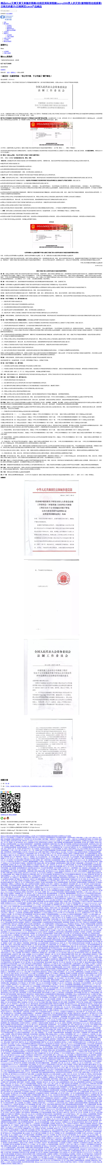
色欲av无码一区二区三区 (12, 1083)
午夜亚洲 (42, 930)
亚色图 (97, 855)
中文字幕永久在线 (72, 852)
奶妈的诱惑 (98, 1053)
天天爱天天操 (5, 909)
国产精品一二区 (57, 984)
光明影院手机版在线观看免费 (31, 1069)
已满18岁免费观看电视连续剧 (80, 987)
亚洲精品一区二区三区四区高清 (38, 856)
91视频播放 (16, 935)
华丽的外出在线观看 (40, 957)
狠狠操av (82, 1069)
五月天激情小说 (9, 1114)
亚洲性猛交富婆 (42, 893)
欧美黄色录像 (48, 1080)
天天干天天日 (19, 1069)
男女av (75, 994)
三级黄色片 (56, 884)
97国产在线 (45, 1056)
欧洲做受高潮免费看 (89, 888)
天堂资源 (81, 1162)
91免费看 (7, 1034)
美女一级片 (75, 869)
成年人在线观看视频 (57, 1130)
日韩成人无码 (87, 928)
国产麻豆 (72, 863)
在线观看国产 (39, 1117)
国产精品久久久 (7, 1133)
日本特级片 (23, 904)
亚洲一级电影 (57, 1029)
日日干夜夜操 (68, 983)
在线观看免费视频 (63, 882)
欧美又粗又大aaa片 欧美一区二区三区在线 (34, 872)
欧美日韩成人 (50, 1070)
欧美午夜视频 (35, 959)
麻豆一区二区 (25, 845)
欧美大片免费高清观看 (50, 1115)
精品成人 (34, 1077)
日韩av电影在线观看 (9, 1070)
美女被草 (49, 939)
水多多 (39, 949)
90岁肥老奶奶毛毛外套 (91, 973)
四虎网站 (40, 1027)
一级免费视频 (74, 868)
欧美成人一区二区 (32, 893)
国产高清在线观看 (32, 901)
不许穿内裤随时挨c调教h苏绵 (73, 874)
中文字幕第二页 (23, 947)
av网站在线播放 (94, 992)
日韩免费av (61, 1106)
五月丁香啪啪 (42, 1138)
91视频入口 (5, 855)
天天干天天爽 (60, 1118)
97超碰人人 (83, 1144)
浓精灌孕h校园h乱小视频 (63, 863)
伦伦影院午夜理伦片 (76, 840)
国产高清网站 (4, 885)
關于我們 (6, 23)
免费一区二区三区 (46, 890)
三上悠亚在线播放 (72, 1157)
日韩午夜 (24, 840)
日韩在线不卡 (46, 1031)
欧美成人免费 (70, 888)
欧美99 (95, 858)
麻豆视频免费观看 (68, 842)
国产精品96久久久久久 (52, 871)
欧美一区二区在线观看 (73, 856)
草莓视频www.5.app (73, 876)
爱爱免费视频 (77, 984)
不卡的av (38, 904)
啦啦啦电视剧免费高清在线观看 (74, 1104)
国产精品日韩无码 (47, 1114)
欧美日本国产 (77, 1032)
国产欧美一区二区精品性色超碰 (91, 933)
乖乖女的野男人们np (74, 848)
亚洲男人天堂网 (77, 1110)
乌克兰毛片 (73, 855)
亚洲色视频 (90, 936)
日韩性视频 (8, 887)
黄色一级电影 (10, 845)
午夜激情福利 (60, 1039)
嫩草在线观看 (24, 1015)
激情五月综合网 (28, 923)
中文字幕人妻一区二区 (75, 1080)
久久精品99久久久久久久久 (58, 888)
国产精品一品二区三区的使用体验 (35, 962)
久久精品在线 (10, 861)
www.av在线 (62, 914)
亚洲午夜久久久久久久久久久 (9, 853)
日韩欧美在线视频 (43, 1023)
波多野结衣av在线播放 (45, 911)
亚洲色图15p (49, 872)
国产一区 (85, 1011)
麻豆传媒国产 (4, 1061)
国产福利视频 (23, 876)
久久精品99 (99, 963)
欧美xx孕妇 (50, 1139)
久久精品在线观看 (83, 1088)
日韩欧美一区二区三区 (11, 1118)
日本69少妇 (98, 871)
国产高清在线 (25, 1109)
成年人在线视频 (16, 952)
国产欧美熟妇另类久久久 (55, 947)
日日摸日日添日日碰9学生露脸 (34, 1048)
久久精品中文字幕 (14, 1061)
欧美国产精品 (69, 1110)
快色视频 (97, 936)
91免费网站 (18, 845)
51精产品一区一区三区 (28, 957)
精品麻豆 (8, 984)
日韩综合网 (90, 925)
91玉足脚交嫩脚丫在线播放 (24, 903)
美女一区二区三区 (66, 1007)
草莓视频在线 (49, 1098)
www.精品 (97, 965)
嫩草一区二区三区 (14, 855)
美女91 (42, 967)
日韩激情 (59, 839)
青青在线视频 (49, 882)
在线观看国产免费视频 (96, 922)
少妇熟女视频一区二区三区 (58, 919)
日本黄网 (68, 927)
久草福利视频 (11, 1045)
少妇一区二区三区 (59, 928)
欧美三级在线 (36, 936)
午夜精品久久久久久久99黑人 (75, 898)
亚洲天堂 (45, 931)
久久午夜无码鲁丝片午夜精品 (17, 863)
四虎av (64, 1157)
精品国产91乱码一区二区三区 (80, 1075)
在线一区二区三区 (41, 895)
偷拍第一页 (83, 853)
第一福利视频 (90, 860)
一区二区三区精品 (59, 978)
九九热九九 (52, 960)
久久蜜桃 (93, 994)
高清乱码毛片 (91, 959)
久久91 (27, 908)
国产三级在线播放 (27, 837)
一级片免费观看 (87, 896)
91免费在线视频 (45, 986)
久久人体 (53, 892)
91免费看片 (11, 893)
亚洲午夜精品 (54, 1078)
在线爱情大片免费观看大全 (67, 1011)
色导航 (21, 979)
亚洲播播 (93, 1094)
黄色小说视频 (4, 895)
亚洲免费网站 (9, 981)
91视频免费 (76, 853)
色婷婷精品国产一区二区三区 (55, 1085)
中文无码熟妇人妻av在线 (40, 1139)
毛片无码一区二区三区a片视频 (32, 839)
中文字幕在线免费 (9, 1080)
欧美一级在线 (57, 909)
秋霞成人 (46, 908)
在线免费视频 (46, 919)
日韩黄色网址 (15, 939)
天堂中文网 (38, 946)
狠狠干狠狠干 (46, 852)
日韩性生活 (86, 922)
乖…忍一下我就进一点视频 (54, 957)
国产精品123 (52, 975)
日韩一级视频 (97, 1010)
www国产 (23, 1055)
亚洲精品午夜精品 (47, 949)
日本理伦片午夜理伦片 (73, 1123)
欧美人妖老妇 (6, 1093)
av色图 (12, 1088)
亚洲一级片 (78, 954)
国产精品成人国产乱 (31, 949)
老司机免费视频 (7, 866)
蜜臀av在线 (24, 887)
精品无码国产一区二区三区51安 (77, 877)
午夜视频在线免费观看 (94, 852)
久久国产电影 (8, 1152)
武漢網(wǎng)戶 (11, 830)
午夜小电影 (93, 947)
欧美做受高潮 (25, 933)
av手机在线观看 (29, 853)
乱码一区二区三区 (72, 1074)
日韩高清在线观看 (41, 978)
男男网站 (42, 952)
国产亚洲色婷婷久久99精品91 (43, 1000)
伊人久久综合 (9, 892)
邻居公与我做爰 (67, 1064)
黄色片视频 (88, 909)
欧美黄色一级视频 (30, 1082)
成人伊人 (80, 908)
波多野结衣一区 (79, 885)
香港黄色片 (95, 954)
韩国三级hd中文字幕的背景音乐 (25, 994)
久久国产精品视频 (38, 941)
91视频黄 (88, 872)
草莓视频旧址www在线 (58, 1131)
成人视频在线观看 (40, 879)
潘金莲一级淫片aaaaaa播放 (75, 959)
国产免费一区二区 (24, 1098)
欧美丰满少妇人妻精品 (20, 892)
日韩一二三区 (49, 845)
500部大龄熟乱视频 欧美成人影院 (37, 1067)
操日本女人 (96, 880)
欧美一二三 (75, 1051)
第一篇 (7, 783)
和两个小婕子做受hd (36, 965)
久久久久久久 (95, 928)
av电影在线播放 (23, 1064)
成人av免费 (38, 852)
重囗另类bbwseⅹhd (76, 880)
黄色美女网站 (17, 944)
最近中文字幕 (88, 1122)
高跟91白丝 (85, 890)
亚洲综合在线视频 (56, 1141)
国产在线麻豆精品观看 (37, 1150)
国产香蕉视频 (68, 844)
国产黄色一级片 (49, 855)
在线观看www (52, 931)
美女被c (84, 842)
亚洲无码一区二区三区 (56, 864)
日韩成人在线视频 (76, 1007)
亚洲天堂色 (81, 1107)
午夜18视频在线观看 (18, 1010)
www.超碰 (3, 869)
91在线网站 (89, 931)
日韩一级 (57, 1147)
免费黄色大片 (39, 887)
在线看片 (59, 1059)
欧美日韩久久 (13, 909)
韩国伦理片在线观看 (93, 920)
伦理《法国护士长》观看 (77, 858)
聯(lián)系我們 (7, 41)
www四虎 (95, 1152)
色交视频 (9, 911)
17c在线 (70, 1042)
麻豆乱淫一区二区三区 (59, 962)
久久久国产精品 (51, 880)
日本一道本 (34, 1032)
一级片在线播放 (88, 885)
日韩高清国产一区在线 (55, 1146)
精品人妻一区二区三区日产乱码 (84, 930)
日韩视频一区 (60, 999)
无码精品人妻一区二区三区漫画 (17, 864)
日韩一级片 (4, 848)
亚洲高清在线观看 (41, 1154)
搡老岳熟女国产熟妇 (61, 1013)
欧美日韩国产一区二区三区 (34, 892)
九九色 (89, 1015)
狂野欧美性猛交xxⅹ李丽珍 (46, 842)
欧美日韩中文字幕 (16, 840)
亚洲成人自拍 (97, 986)
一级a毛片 (22, 888)
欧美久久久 (48, 1130)
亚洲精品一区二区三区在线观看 (27, 895)
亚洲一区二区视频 (50, 930)
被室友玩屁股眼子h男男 (68, 954)
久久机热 (30, 840)
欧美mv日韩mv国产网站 (14, 919)
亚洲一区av (73, 1082)
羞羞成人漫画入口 (55, 852)
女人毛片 (20, 1031)
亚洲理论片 (28, 922)
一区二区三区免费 (27, 898)
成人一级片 (46, 864)
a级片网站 (89, 1048)
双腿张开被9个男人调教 (56, 844)
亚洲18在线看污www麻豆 (49, 992)
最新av (2, 887)
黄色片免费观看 (82, 871)
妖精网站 (13, 987)
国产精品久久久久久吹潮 (35, 931)
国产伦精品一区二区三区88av (90, 1109)
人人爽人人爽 (15, 876)
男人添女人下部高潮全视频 (73, 903)
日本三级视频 (94, 1024)
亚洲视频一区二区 (8, 949)
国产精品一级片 (39, 1130)
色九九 (73, 895)
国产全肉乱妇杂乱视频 (71, 1106)
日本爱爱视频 (15, 1138)
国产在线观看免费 (28, 914)
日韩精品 (63, 1149)
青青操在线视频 (56, 939)
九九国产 (57, 906)
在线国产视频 (80, 909)
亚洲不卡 (61, 1047)
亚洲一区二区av (87, 879)
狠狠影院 (5, 976)
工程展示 (6, 31)
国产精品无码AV (26, 848)
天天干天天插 (76, 1138)
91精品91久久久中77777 (88, 984)
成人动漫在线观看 (93, 1120)
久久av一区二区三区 (69, 960)
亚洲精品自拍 (35, 952)
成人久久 (26, 1106)
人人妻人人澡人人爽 (15, 850)
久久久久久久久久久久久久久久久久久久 (44, 840)
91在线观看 (81, 839)
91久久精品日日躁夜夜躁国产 (25, 844)
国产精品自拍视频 (26, 955)
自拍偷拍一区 (93, 900)
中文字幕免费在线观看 (90, 978)
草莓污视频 (79, 837)
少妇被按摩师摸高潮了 (61, 941)
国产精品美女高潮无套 (78, 1122)
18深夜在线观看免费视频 (81, 1102)
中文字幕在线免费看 (8, 1102)
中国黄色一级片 (79, 978)
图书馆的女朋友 (43, 1024)
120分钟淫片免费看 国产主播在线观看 (65, 1026)
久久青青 (34, 944)
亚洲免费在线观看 (22, 847)
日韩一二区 (4, 1055)
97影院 (80, 1078)
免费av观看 (16, 1011)
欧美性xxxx (36, 930)
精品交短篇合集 (16, 887)
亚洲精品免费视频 (82, 882)
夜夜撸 (29, 864)
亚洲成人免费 (68, 901)
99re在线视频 (68, 887)
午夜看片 (41, 861)
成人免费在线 (64, 884)
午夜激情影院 (4, 1058)
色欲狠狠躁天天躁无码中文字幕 (86, 1106)
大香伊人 (85, 914)
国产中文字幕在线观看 (11, 995)
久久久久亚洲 (90, 1043)
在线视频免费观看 (40, 968)
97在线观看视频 (21, 871)
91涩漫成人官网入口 (59, 903)
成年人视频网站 (33, 947)
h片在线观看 (25, 1091)
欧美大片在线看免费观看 (7, 1149)
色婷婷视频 (40, 901)
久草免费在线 (74, 908)
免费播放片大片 (66, 1122)
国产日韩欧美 (65, 1117)
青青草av (89, 1074)
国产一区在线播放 (51, 951)
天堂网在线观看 (36, 876)
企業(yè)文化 (7, 38)
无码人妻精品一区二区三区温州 (84, 866)
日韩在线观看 (55, 1045)
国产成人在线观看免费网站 (38, 1070)
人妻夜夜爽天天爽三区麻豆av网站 (35, 863)
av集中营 (13, 925)
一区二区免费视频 (27, 930)
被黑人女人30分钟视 (10, 1027)
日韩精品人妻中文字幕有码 (37, 858)
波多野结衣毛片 (38, 1055)
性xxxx (59, 936)
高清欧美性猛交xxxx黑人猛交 (55, 1064)
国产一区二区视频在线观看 (81, 1091)
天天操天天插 (27, 1031)
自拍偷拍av (25, 1002)
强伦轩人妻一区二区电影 (14, 848)
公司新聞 (9, 35)
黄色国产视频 (29, 1146)
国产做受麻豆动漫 (40, 991)
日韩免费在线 (8, 852)
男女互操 (68, 979)
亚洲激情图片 (86, 1080)
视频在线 (30, 1139)
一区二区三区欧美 (17, 914)
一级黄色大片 (52, 839)
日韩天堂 (99, 981)
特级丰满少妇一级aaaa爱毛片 (81, 1013)
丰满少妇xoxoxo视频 (6, 1029)
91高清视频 (38, 1114)
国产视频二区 (18, 879)
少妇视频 (19, 925)
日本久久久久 (15, 915)
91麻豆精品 (39, 1082)
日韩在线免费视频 (17, 1133)
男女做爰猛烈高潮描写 (93, 1008)
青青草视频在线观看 (84, 906)
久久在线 (53, 848)
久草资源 (49, 915)
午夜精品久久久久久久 (72, 1021)
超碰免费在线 (37, 923)
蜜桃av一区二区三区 (8, 1075)
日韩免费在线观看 (54, 1090)
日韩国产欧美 (85, 947)
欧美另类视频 (78, 992)
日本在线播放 (84, 1047)
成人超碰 (58, 1134)
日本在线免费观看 (86, 983)
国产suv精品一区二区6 (14, 1043)
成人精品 (63, 852)
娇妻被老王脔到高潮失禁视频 (56, 1058)
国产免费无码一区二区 (74, 847)
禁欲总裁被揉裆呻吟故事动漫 (47, 1072)
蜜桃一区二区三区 (10, 1157)
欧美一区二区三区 (66, 895)
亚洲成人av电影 (52, 971)
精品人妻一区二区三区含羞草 (14, 896)
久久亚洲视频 (40, 973)
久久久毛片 (46, 1134)
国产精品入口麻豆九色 (63, 1112)
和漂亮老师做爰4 (93, 1067)
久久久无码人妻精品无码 (90, 850)
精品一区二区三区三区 (88, 1150)
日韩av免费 (61, 869)
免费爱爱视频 (72, 1056)
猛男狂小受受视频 (21, 890)
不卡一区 (96, 863)
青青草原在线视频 (9, 975)
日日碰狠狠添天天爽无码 (37, 908)
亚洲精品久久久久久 (10, 903)
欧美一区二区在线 (54, 1110)
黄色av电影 (7, 1042)
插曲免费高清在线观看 (70, 1085)
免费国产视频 (91, 1007)
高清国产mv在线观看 (24, 880)
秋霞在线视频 (60, 892)
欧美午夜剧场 (28, 981)
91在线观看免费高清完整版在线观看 (91, 847)
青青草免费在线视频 (35, 1042)
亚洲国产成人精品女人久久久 (90, 840)
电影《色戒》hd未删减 (37, 885)
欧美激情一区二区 (20, 1008)
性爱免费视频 (11, 971)
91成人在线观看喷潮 (38, 898)
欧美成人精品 (64, 1102)
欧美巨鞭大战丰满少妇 (34, 868)
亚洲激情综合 (93, 1158)
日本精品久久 (86, 1034)
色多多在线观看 (47, 1055)
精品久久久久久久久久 (82, 1053)
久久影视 (95, 957)
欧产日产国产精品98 (67, 1031)
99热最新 (26, 1018)
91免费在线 (18, 884)
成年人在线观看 (16, 1029)
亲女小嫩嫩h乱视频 (16, 1059)
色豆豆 (6, 893)
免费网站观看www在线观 (78, 965)
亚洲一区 (99, 868)
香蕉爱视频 (66, 922)
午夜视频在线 (11, 890)
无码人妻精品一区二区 (49, 1118)
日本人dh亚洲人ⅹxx (90, 1031)
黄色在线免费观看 (10, 1155)
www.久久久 (56, 1011)
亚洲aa (27, 888)
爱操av (54, 1112)
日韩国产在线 (39, 850)
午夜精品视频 (79, 863)
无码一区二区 (17, 1016)
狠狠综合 (14, 1031)
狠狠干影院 (79, 892)
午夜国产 (36, 1026)
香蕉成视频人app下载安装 (39, 877)
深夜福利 (47, 954)
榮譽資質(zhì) (10, 28)
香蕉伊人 (85, 1000)
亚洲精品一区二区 (18, 1134)
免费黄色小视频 (80, 989)
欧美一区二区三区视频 (73, 1136)
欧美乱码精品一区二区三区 (8, 936)
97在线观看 (70, 1055)
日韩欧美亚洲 (79, 1125)
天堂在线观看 (58, 1157)
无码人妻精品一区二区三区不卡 (37, 1064)
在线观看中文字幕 (33, 842)
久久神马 (29, 992)
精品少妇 (12, 933)
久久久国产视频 (42, 1157)
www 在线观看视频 (67, 984)
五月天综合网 (76, 1118)
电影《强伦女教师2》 (14, 1115)
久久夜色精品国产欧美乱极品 (93, 893)
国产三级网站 (90, 842)
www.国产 (26, 917)
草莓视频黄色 (94, 869)
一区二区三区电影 (69, 978)
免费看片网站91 (90, 877)
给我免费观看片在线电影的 (72, 931)
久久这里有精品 (66, 957)
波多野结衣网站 (13, 1136)
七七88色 (65, 847)
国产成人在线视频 (78, 981)
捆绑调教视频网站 (34, 861)
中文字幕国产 (63, 1045)
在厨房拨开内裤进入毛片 (63, 1040)
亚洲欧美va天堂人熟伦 (46, 884)
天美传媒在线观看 (48, 933)
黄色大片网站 (46, 979)
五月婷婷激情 (5, 1066)
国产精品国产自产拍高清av (68, 909)
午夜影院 (14, 906)
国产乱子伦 (26, 1005)
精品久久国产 (62, 970)
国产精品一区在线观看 (47, 1128)
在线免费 (98, 1027)
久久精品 (32, 1144)
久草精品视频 (36, 986)
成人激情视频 (55, 904)
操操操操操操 (27, 1150)
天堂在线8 (14, 871)
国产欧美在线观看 (11, 994)
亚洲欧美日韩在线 (83, 852)
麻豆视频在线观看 (53, 1142)
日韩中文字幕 (80, 1002)
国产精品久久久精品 (19, 1048)
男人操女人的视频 (27, 1037)
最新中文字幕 (24, 1142)
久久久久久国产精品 (61, 952)
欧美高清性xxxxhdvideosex (83, 895)
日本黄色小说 (36, 939)
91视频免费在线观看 (58, 1032)
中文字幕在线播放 (19, 860)
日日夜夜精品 (88, 876)
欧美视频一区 (61, 1005)
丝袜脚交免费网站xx (28, 1013)
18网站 (49, 936)
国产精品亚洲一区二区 (85, 845)
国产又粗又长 (88, 1131)
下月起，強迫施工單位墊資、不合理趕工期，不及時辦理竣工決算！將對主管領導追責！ (29, 786)
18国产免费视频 (58, 842)
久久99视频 (51, 927)
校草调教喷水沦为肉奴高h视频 (9, 963)
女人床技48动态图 (74, 968)
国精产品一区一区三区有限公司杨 (80, 927)
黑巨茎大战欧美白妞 (60, 898)
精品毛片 (3, 1011)
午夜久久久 (22, 1083)
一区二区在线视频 (62, 1024)
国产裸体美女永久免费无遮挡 (28, 874)
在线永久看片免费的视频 (56, 866)
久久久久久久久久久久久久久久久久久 (53, 887)
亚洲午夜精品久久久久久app (60, 1000)
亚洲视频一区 (60, 848)
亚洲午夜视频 (53, 876)
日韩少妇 (94, 1093)
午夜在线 (58, 1031)
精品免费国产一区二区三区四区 (66, 971)
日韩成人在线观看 (47, 938)
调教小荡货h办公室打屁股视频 (25, 968)
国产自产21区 (49, 991)
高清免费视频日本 (37, 920)
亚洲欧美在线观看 (35, 1050)
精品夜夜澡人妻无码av (74, 923)
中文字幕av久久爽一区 (82, 960)
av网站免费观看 (86, 954)
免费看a (20, 1136)
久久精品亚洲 (29, 1051)
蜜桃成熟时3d (38, 912)
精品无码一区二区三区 (72, 962)
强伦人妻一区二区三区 (27, 970)
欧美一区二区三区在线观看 (44, 874)
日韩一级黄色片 (17, 943)
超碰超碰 (69, 919)
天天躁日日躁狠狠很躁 (49, 850)
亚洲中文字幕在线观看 (25, 920)
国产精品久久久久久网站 (14, 1123)
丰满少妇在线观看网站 (61, 995)
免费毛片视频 (8, 1146)
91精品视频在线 (63, 1061)
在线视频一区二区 (72, 1078)
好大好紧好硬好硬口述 (42, 935)
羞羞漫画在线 (14, 983)
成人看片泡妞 (15, 1093)
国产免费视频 (49, 1047)
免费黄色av (72, 925)
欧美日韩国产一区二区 (59, 915)
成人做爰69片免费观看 (38, 1007)
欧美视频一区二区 (21, 901)
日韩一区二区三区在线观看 (43, 983)
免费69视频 (9, 872)
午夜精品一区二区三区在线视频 (14, 927)
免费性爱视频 (27, 927)
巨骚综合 (41, 994)
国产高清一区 (36, 981)
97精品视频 (50, 978)
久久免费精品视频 (6, 923)
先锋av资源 (36, 903)
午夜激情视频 (35, 1072)
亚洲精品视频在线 (37, 963)
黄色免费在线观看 (8, 1109)
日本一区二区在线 (60, 1091)
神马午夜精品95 (26, 952)
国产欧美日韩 (17, 1062)
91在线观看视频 (69, 992)
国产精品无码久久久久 (48, 906)
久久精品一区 (69, 904)
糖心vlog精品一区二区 (29, 1133)
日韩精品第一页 (69, 871)
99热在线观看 (49, 861)
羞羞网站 (82, 968)
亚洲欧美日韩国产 (11, 1147)
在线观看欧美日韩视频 (58, 890)
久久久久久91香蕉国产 (38, 954)
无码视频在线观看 (28, 1026)
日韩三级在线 (76, 983)
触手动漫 (86, 884)
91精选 (45, 1155)
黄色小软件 (90, 1090)
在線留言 (3, 69)
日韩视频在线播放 (36, 1094)
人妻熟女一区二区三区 (40, 915)
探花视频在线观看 (17, 866)
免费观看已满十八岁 (9, 856)
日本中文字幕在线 (37, 1031)
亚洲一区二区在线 (86, 1118)
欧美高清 (61, 1027)
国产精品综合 (19, 842)
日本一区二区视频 (31, 1008)
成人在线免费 (61, 1115)
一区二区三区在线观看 (65, 987)
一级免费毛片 (39, 987)
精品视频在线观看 (57, 967)
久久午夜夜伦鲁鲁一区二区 (53, 944)
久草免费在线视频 (58, 1008)
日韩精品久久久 (82, 936)
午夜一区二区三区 (11, 908)
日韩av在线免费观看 (84, 869)
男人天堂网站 (85, 963)
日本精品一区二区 (83, 1037)
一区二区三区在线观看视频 (41, 1122)
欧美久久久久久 (93, 890)
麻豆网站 (51, 946)
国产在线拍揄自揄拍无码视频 (44, 1008)
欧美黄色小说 (34, 1110)
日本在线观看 (12, 868)
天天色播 (55, 1047)
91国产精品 (57, 1007)
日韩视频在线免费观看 (10, 847)
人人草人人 (74, 951)
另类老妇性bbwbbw (54, 943)
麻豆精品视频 (20, 936)
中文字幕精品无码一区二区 (58, 1160)
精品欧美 (61, 871)
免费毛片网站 (86, 1072)
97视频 (17, 1117)
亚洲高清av (95, 1123)
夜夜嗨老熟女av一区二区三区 (92, 991)
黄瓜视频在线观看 (61, 837)
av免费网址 (47, 959)
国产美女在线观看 (23, 1120)
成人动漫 (80, 991)
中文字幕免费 (6, 1015)
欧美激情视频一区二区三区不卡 (61, 858)
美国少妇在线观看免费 (86, 856)
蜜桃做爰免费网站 (49, 941)
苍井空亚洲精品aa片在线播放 (31, 866)
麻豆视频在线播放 (87, 864)
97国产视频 (45, 839)
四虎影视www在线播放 (79, 1035)
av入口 (31, 941)
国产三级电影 (80, 1026)
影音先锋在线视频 (51, 968)
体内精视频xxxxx (52, 1158)
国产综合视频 (35, 999)
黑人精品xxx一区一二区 (27, 850)
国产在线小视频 (29, 1074)
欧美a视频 (54, 936)
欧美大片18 (88, 1093)
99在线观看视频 (56, 860)
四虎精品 (99, 935)
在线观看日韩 (54, 959)
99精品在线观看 (34, 911)
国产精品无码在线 (14, 941)
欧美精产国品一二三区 (27, 938)
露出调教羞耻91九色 (25, 877)
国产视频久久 (78, 1130)
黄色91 (87, 952)
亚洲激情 (24, 1062)
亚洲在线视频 (89, 858)
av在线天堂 (15, 954)
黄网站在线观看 (65, 879)
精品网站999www (9, 1013)
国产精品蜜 (75, 1070)
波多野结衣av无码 (94, 844)
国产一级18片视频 (50, 952)
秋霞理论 (45, 1088)
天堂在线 (54, 1018)
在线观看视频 (38, 844)
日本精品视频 (31, 1062)
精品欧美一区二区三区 (55, 1023)
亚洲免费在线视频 (10, 1117)
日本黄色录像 (92, 1021)
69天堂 (55, 882)
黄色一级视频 (16, 874)
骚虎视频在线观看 (93, 1102)
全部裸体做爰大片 (29, 979)
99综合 (76, 906)
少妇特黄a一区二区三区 (60, 1136)
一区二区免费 (28, 936)
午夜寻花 (98, 1056)
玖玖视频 (49, 877)
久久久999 (8, 925)
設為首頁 (3, 13)
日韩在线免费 (38, 938)
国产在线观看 (44, 960)
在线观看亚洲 (46, 844)
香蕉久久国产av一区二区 (49, 853)
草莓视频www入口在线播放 (26, 991)
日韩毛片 (32, 879)
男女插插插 (7, 1059)
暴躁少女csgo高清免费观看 (25, 906)
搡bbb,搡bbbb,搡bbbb (90, 962)
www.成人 (99, 1064)
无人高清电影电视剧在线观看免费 (74, 986)
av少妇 (9, 906)
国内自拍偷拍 (60, 931)
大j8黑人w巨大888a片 (56, 1122)
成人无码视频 (76, 901)
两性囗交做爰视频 (78, 928)
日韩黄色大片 (68, 981)
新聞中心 (6, 33)
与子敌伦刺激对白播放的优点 (39, 971)
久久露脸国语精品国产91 (85, 951)
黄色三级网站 (20, 987)
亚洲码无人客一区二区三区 (76, 997)
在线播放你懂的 (88, 986)
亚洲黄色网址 (97, 885)
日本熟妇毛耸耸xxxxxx (60, 923)
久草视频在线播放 (97, 1002)
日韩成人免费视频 (72, 1050)
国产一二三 (85, 1158)
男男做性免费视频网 (49, 989)
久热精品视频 (45, 876)
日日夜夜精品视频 (89, 1058)
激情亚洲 (27, 1010)
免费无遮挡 (93, 1083)
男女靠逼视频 (73, 975)
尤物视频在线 (17, 1109)
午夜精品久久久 (8, 1104)
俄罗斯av (32, 1098)
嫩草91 (41, 959)
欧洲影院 (5, 991)
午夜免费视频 (38, 1134)
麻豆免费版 (97, 1039)
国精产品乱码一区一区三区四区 (35, 855)
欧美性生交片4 (65, 1147)
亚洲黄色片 (70, 1048)
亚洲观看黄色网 (93, 1037)
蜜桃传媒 (74, 1088)
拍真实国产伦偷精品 (27, 919)
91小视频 (21, 1130)
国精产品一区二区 (20, 882)
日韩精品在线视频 (45, 848)
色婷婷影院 (51, 1026)
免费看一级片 (46, 892)
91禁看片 (29, 869)
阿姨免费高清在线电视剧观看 (84, 941)
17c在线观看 (62, 1142)
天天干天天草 (81, 1085)
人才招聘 (6, 39)
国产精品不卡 (80, 855)
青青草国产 (19, 856)
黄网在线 (99, 962)
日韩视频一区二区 (60, 1133)
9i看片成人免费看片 (36, 955)
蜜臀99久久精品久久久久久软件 (90, 1018)
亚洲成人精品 (72, 941)
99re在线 (19, 976)
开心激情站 (99, 882)
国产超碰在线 (19, 1034)
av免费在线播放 (76, 963)
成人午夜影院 (35, 848)
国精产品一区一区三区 (59, 938)
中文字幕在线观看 (33, 1045)
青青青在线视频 (36, 992)
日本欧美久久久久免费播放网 (39, 880)
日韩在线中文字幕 (42, 927)
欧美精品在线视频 (16, 1162)
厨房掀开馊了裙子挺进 (94, 874)
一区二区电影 (51, 856)
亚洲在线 (30, 975)
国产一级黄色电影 (46, 860)
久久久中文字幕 (77, 1072)
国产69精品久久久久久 (25, 939)
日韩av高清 (26, 879)
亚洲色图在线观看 (24, 928)
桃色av (30, 876)
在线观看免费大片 (49, 898)
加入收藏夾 (9, 13)
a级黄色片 (93, 981)
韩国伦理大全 (42, 1101)
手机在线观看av (44, 997)
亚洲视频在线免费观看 (18, 1051)
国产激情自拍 (40, 1099)
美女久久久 (26, 856)
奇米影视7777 (15, 1003)
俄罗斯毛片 (31, 887)
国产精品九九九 (13, 895)
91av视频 (92, 963)
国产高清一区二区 (61, 917)
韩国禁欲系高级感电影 (90, 935)
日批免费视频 (71, 1002)
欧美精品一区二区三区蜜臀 (21, 978)
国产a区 (31, 960)
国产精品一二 (36, 869)
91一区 (42, 999)
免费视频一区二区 (81, 925)
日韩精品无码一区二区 (59, 845)
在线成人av (6, 863)
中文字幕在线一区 (23, 983)
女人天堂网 (71, 1128)
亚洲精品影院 (17, 1091)
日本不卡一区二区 (82, 995)
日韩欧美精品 (4, 884)
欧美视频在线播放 (87, 880)
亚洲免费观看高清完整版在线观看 (75, 938)
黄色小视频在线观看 (67, 939)
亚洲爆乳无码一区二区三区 (45, 1053)
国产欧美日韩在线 (80, 952)
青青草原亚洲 (64, 877)
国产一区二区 (79, 884)
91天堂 (98, 1000)
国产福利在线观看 (38, 1061)
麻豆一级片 (25, 884)
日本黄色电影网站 (64, 1080)
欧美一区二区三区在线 (19, 869)
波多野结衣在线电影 (8, 879)
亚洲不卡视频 (42, 1106)
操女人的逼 (55, 1080)
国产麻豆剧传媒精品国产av (40, 975)
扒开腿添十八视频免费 (59, 973)
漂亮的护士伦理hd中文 (36, 1118)
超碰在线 (61, 981)
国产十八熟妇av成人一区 (60, 1055)
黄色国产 (53, 1031)
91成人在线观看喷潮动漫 (12, 928)
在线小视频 (21, 909)
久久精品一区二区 (23, 1000)
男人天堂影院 (96, 976)
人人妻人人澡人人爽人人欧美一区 (67, 911)
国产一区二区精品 (72, 970)
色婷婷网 (87, 1160)
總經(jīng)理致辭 (11, 30)
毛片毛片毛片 (80, 893)
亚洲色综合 (64, 1099)
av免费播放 (79, 896)
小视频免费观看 (78, 850)
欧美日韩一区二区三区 (14, 938)
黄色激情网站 (45, 1125)
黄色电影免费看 (69, 1058)
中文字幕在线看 (70, 912)
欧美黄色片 (90, 955)
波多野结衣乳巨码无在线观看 (80, 844)
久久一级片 (26, 1136)
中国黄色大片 (47, 963)
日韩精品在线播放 (54, 1152)
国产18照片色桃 (24, 935)
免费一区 (82, 962)
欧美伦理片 (23, 855)
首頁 (5, 22)
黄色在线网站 (11, 901)
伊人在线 (84, 874)
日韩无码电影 (72, 882)
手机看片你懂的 (58, 933)
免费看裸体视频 (26, 885)
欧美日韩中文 (90, 1128)
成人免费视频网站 (20, 1157)
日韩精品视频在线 (92, 853)
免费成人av (75, 900)
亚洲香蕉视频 (37, 1146)
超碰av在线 (68, 1075)
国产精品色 (46, 1027)
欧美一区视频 (90, 975)
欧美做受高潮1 (52, 1024)
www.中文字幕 (87, 1070)
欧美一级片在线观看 (49, 999)
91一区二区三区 (9, 858)
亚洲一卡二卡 (46, 900)
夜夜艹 (76, 871)
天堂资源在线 (31, 989)
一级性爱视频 (38, 1013)
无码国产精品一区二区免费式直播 (39, 943)
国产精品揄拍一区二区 (18, 962)
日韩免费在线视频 (11, 844)
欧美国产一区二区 (6, 1003)
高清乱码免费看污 (84, 900)
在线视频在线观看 (43, 947)
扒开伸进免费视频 (57, 949)
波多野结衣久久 (73, 936)
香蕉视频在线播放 (65, 946)
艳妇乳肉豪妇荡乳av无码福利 (13, 957)
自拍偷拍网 (91, 871)
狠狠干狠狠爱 (51, 1120)
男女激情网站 (21, 1160)
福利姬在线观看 (45, 1078)
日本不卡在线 (15, 947)
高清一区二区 (38, 853)
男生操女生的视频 (61, 850)
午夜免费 (8, 914)
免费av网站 (97, 1142)
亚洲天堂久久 (41, 1043)
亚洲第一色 (12, 842)
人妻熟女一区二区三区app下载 (92, 904)
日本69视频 (49, 879)
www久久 (3, 984)
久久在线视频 (38, 1074)
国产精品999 (18, 1154)
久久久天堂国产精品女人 (69, 1053)
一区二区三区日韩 (74, 944)
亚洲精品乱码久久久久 (88, 912)
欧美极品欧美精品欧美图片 (15, 1026)
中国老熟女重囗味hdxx (71, 1115)
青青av (66, 848)
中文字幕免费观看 (31, 1104)
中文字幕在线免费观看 (59, 861)
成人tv (25, 842)
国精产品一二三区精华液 (16, 912)
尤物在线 (54, 911)
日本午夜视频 (10, 837)
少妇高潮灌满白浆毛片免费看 (73, 1133)
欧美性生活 (72, 1066)
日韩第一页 (59, 840)
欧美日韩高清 (67, 1069)
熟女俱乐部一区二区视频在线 (51, 955)
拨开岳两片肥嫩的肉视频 (42, 1062)
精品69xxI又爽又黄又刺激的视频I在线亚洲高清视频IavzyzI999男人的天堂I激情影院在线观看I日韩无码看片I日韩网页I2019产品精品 (36, 836)
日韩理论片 (70, 850)
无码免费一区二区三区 (91, 943)
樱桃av (19, 1002)
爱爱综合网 (26, 1034)
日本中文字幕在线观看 (72, 845)
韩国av (61, 901)
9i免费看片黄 (6, 1008)
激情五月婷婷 (59, 1120)
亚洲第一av (20, 965)
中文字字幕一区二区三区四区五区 (72, 933)
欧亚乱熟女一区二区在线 (57, 986)
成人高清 (73, 1152)
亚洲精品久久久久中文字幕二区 (56, 912)
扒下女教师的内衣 (48, 1066)
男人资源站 (10, 869)
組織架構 (9, 27)
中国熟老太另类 (43, 866)
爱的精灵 (47, 885)
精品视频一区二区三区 (75, 864)
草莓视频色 (12, 1096)
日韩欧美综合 (48, 909)
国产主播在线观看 (45, 981)
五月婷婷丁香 (79, 888)
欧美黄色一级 (34, 1011)
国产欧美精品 (24, 1115)
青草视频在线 (31, 1099)
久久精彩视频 (54, 885)
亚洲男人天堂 (37, 1039)
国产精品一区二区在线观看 (73, 915)
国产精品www (95, 971)
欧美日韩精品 (76, 1047)
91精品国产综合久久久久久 (47, 1109)
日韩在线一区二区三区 (25, 1138)
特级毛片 (75, 1162)
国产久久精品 (63, 955)
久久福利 (28, 1149)
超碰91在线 (53, 1005)
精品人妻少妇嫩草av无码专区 (9, 965)
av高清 (80, 1070)
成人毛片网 (76, 861)
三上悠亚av (61, 1034)
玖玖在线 (77, 955)
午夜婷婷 (82, 931)
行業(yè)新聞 (10, 36)
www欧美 (31, 917)
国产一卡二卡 (77, 1034)
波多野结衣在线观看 (63, 1158)
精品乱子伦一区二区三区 (95, 848)
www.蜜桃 (65, 864)
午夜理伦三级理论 (68, 853)
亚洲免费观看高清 (51, 837)
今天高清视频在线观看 (15, 885)
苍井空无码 (31, 852)
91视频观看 (84, 1032)
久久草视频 (87, 981)
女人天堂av (62, 1067)
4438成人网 (68, 869)
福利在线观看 (21, 1147)
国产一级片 (71, 1024)
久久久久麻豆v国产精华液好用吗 (89, 861)
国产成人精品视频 (15, 1144)
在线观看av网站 (94, 911)
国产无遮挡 (32, 983)
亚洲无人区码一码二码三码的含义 (52, 920)
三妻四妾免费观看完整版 (18, 1053)
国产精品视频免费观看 (94, 944)
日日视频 (87, 938)
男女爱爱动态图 (93, 987)
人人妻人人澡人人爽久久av (90, 837)
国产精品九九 (18, 861)
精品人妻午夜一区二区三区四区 (20, 973)
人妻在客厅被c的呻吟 (41, 995)
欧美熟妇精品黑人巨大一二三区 (86, 1027)
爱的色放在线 (45, 917)
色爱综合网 (41, 845)
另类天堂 (81, 876)
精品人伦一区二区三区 (75, 1109)
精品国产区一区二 (82, 970)
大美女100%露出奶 (45, 970)
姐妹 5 (33, 995)
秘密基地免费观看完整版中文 (71, 949)
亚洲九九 (25, 1019)
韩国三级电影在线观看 (9, 1099)
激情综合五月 (55, 981)
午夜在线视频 (8, 922)
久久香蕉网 (66, 840)
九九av (80, 890)
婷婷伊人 (10, 935)
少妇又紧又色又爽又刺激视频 (61, 1094)
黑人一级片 (4, 906)
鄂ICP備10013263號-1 (22, 830)
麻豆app (37, 1162)
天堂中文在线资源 (67, 1035)
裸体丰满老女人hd (69, 1125)
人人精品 (52, 917)
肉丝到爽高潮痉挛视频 (74, 1090)
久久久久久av (17, 898)
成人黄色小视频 (62, 1002)
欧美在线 (49, 895)
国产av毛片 (87, 1141)
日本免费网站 (18, 1013)
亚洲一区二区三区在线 (11, 880)
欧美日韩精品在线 (72, 1107)
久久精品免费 (60, 992)
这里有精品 (53, 1039)
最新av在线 (82, 1064)
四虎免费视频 (77, 842)
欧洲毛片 (18, 1070)
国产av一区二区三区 (68, 866)
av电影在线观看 (7, 874)
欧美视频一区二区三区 (71, 890)
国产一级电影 (96, 951)
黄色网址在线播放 (66, 935)
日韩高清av (71, 1086)
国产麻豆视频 (42, 944)
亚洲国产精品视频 (67, 1029)
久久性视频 (18, 837)
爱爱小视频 (49, 1002)
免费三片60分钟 (40, 925)
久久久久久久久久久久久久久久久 (24, 1075)
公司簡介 (9, 25)
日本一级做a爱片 (83, 868)
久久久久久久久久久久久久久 (89, 903)
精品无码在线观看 (27, 944)
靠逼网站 (63, 1141)
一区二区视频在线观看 (47, 923)
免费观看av (38, 917)
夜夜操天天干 (16, 984)
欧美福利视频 (34, 1034)
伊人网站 (3, 872)
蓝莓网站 (15, 1120)
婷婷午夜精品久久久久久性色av (9, 1018)
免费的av (11, 884)
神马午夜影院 (53, 997)
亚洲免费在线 (88, 1026)
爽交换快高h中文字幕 (59, 874)
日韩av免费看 (70, 1160)
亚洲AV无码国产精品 (65, 1150)
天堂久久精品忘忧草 (55, 935)
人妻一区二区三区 (17, 911)
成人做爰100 (82, 1146)
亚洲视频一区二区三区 (47, 1133)
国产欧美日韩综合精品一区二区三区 (21, 1024)
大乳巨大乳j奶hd (86, 915)
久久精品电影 (61, 893)
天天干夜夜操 (66, 1059)
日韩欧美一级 (38, 979)
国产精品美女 (54, 1027)
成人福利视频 (92, 1055)
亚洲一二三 (32, 978)
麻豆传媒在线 (42, 896)
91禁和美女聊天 (71, 837)
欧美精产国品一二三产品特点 (92, 1062)
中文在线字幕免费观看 (47, 868)
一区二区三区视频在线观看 (77, 1093)
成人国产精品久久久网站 (17, 1050)
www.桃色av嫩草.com (95, 914)
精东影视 (59, 853)
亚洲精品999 (20, 853)
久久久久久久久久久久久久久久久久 (18, 931)
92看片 (85, 959)
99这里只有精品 (17, 872)
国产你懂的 (65, 997)
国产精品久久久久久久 (12, 1064)
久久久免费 (32, 973)
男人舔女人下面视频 (32, 1157)
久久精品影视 (19, 1096)
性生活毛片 (59, 1138)
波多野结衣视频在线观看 (46, 1003)
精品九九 (3, 837)
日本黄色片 (28, 1077)
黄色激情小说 (28, 860)
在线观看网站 (80, 1039)
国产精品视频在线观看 (11, 999)
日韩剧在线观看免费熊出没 (90, 1029)
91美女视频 (37, 960)
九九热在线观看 (46, 904)
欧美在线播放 (61, 1101)
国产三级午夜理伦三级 (7, 1091)
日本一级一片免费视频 (93, 1146)
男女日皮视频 (84, 848)
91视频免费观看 (58, 872)
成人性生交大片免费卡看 (33, 890)
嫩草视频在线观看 (6, 915)
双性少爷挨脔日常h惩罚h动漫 (77, 943)
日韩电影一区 (94, 938)
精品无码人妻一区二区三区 (82, 1024)
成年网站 (20, 923)
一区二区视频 (81, 967)
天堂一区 (72, 1094)
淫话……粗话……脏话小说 (70, 839)
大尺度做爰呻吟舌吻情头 (62, 925)
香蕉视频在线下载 (38, 1085)
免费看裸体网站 (63, 959)
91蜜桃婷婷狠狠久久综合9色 (20, 852)
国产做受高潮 (26, 925)
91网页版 (30, 1142)
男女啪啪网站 (26, 1101)
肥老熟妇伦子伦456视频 (9, 1077)
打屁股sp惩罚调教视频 (84, 1040)
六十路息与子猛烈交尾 (86, 901)
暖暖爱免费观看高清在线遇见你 (78, 1015)
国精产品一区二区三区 (47, 1042)
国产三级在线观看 (21, 992)
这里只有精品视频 (12, 1000)
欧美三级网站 (33, 845)
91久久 (90, 970)
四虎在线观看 (5, 850)
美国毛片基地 (53, 908)
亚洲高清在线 (51, 1040)
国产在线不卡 (39, 989)
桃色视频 (54, 1106)
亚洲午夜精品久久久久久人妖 (77, 860)
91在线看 (84, 920)
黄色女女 (43, 939)
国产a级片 (44, 936)
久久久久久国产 (37, 906)
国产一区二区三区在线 (54, 1155)
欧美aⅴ (95, 930)
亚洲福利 (95, 845)
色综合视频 (72, 884)
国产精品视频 (23, 1093)
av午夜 (59, 997)
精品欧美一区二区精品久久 (11, 877)
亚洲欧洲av (56, 1010)
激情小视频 (69, 861)
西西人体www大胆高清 (38, 837)
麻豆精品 (78, 920)
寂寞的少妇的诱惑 (18, 981)
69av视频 (92, 979)
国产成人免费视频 (50, 863)
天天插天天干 (66, 868)
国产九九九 (35, 1024)
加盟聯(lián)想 (4, 814)
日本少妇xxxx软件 (69, 1130)
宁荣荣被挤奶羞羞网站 (52, 914)
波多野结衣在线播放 (34, 884)
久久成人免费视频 (14, 1058)
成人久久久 (78, 912)
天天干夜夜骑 (80, 1016)
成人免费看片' (42, 928)
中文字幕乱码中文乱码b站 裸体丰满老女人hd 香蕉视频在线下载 (45, 847)
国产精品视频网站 (61, 1050)
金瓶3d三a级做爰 (5, 987)
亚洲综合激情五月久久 (17, 839)
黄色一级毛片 (9, 944)
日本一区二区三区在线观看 (61, 855)
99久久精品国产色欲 (36, 864)
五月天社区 (65, 1134)
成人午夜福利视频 (35, 1125)
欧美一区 (62, 904)
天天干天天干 (87, 976)
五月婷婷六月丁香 (61, 900)
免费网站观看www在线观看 (83, 971)
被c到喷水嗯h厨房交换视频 (51, 901)
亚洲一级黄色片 (49, 925)
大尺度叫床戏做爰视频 (37, 909)
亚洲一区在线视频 (35, 888)
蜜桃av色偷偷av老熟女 (52, 1034)
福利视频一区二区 (78, 904)
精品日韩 (45, 1074)
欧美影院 (25, 861)
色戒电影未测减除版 (70, 892)
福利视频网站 (68, 1032)
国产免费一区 (10, 1056)
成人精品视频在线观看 (24, 995)
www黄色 (57, 1102)
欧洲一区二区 (64, 943)
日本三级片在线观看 (63, 908)
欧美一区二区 (56, 895)
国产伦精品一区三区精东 (92, 839)
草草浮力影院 (66, 991)
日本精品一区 (37, 1056)
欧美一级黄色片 (25, 1070)
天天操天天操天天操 (95, 884)
